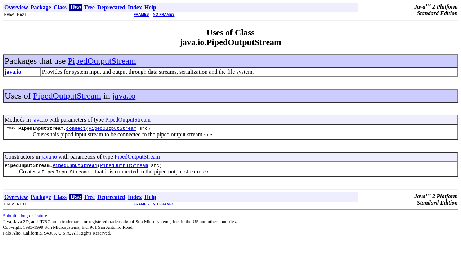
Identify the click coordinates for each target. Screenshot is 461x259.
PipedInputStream (75, 167)
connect (76, 129)
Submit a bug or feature (25, 218)
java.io (124, 95)
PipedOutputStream (102, 60)
